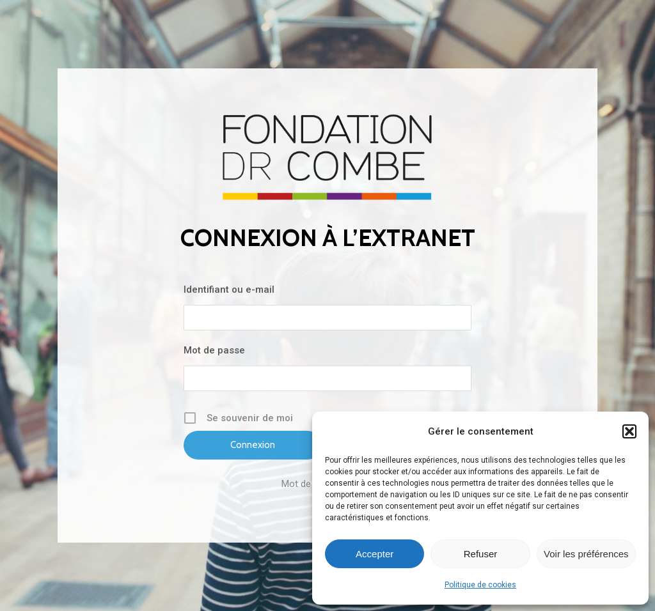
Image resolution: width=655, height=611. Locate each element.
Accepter (374, 553)
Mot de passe (214, 350)
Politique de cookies (480, 584)
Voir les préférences (586, 553)
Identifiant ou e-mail (229, 289)
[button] (629, 431)
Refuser (481, 553)
